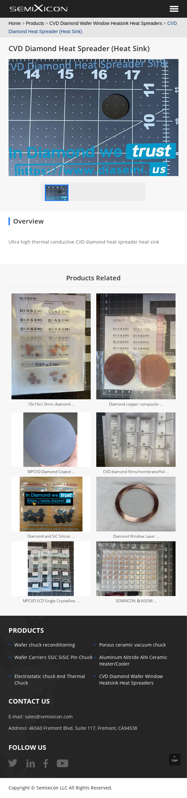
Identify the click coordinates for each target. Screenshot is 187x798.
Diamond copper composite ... (136, 404)
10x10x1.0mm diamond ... (51, 404)
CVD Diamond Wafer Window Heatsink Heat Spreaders (105, 23)
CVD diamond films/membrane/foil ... (136, 471)
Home (15, 23)
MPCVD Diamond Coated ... (51, 471)
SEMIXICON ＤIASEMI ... (136, 601)
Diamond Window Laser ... (136, 536)
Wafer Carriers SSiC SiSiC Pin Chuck (53, 657)
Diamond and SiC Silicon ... (51, 536)
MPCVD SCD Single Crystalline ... (51, 601)
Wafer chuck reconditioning (44, 645)
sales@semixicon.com (49, 717)
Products (35, 23)
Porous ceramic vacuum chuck (132, 645)
